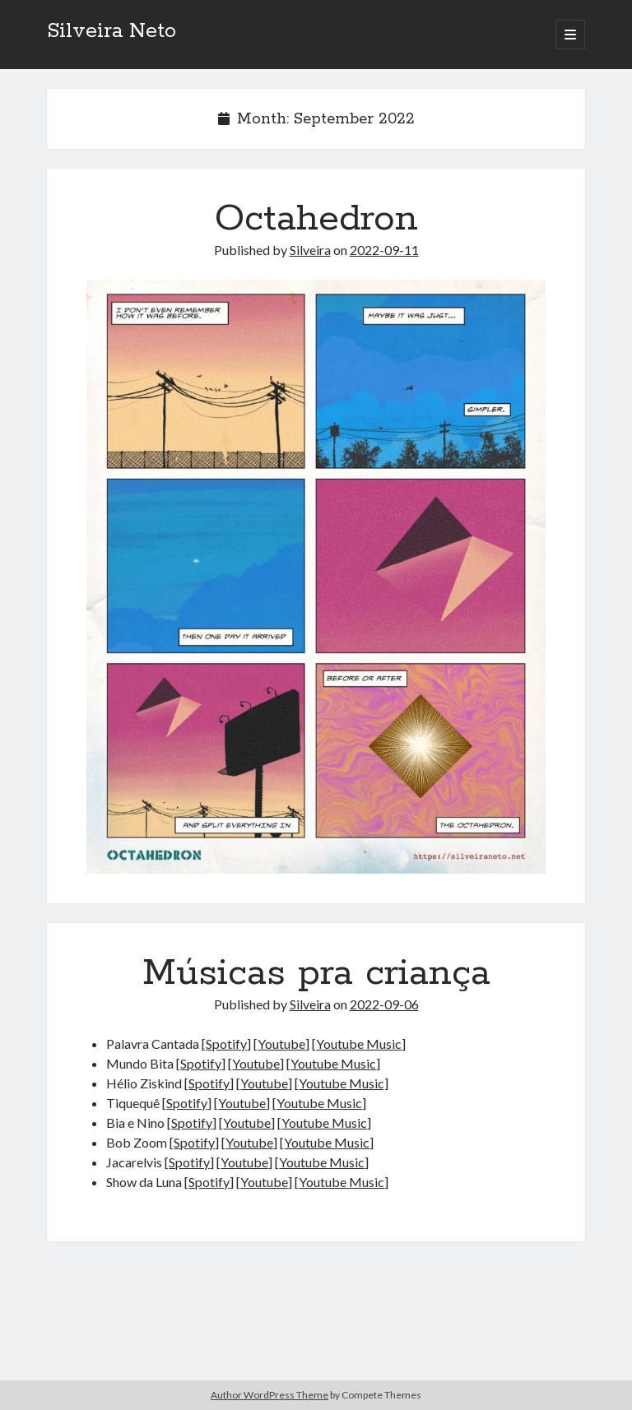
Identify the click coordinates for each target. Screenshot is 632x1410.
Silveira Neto (111, 31)
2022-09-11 (384, 249)
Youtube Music (359, 1043)
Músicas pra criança (316, 973)
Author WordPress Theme (269, 1395)
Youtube (281, 1043)
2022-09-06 (384, 1004)
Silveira (310, 249)
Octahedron (316, 219)
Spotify (226, 1043)
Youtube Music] (343, 1083)
